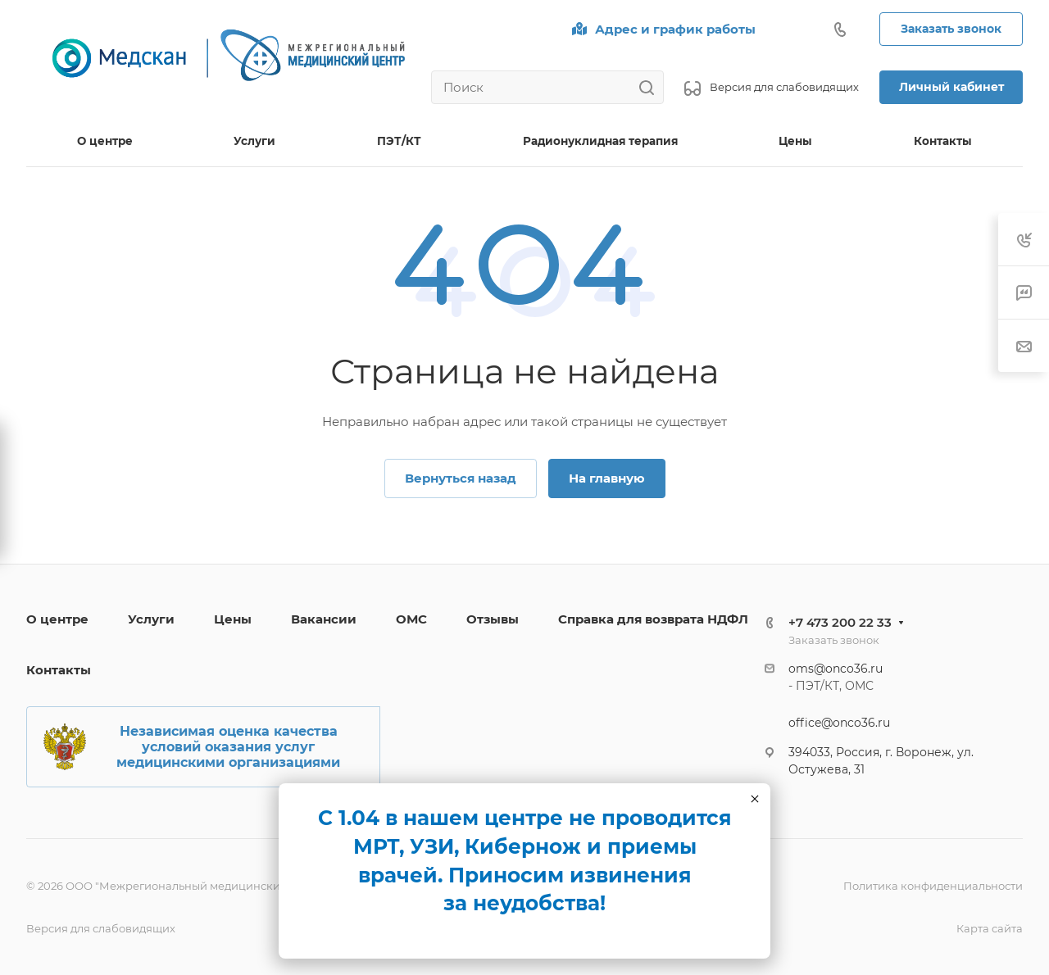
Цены (233, 619)
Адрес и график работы (675, 29)
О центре (57, 619)
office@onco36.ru (839, 722)
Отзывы (492, 619)
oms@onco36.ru (835, 668)
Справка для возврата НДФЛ (653, 619)
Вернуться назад (460, 478)
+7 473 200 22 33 (840, 622)
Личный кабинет (951, 86)
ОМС (411, 619)
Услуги (151, 619)
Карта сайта (989, 928)
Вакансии (323, 619)
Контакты (58, 670)
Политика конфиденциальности (933, 885)
